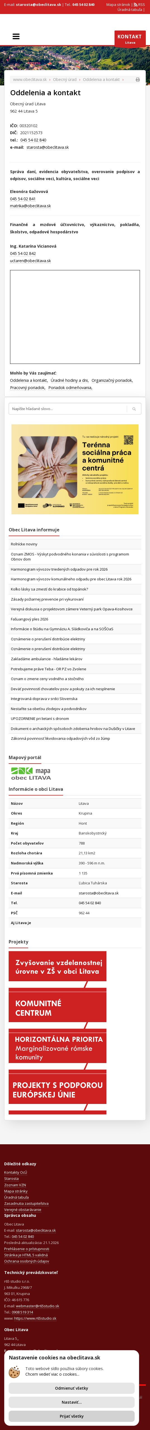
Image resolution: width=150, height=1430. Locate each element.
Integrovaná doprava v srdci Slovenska (44, 698)
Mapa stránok (118, 4)
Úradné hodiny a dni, (70, 380)
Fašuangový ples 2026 (29, 619)
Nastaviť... (72, 1402)
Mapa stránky (16, 1191)
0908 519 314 (22, 1312)
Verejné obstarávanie (22, 1209)
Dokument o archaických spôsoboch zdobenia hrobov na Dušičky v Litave (73, 728)
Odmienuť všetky (71, 1388)
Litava (130, 40)
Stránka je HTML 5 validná (26, 1254)
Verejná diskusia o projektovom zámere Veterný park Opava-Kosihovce (72, 608)
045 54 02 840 (83, 4)
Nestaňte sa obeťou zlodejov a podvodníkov (49, 708)
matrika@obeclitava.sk (30, 205)
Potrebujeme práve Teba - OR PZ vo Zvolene (48, 668)
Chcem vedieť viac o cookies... (52, 1374)
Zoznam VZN (15, 1184)
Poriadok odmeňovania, (70, 387)
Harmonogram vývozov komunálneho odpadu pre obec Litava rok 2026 (71, 579)
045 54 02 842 (23, 253)
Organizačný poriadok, (112, 380)
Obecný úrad (65, 79)
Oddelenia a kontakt (101, 79)
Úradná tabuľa (130, 9)
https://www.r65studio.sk (35, 1318)
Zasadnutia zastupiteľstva (26, 1203)
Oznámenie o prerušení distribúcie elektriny (48, 638)
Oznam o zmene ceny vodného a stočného (47, 678)
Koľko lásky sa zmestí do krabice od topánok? (49, 589)
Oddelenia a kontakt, (29, 380)
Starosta (11, 1178)
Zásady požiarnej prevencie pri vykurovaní (47, 599)
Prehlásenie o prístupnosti (26, 1248)
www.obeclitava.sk (30, 79)
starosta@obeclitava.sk (38, 4)
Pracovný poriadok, (28, 387)
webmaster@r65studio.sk (37, 1305)
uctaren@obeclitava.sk (30, 260)
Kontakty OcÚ (15, 1172)
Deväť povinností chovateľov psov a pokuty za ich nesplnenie (63, 688)
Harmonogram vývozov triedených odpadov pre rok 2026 (59, 569)
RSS (141, 4)
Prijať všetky (72, 1416)
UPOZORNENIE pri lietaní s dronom (40, 718)
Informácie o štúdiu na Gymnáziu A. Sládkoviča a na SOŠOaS (62, 628)
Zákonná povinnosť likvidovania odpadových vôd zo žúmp (60, 738)
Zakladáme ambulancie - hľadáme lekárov (46, 658)
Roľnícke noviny (24, 544)
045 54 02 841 (23, 198)
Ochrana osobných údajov (26, 1261)
